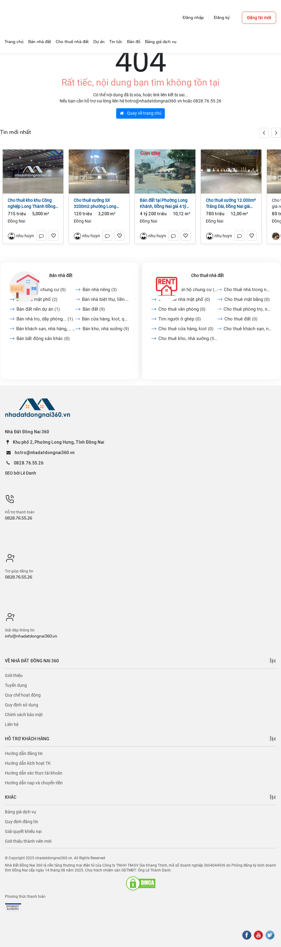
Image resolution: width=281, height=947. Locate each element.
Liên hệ (11, 724)
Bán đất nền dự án (38, 309)
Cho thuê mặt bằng (247, 299)
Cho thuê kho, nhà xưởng (187, 338)
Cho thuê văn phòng (181, 309)
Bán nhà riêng (100, 289)
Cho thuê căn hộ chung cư (187, 289)
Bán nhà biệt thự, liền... (105, 299)
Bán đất (94, 309)
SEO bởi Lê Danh (20, 473)
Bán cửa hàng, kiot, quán (106, 319)
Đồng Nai (16, 221)
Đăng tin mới (259, 17)
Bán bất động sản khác (43, 338)
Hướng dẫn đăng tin (24, 753)
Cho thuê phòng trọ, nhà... (248, 309)
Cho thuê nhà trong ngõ (248, 289)
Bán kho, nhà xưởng (106, 328)
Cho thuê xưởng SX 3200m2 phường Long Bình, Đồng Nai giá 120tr (97, 203)
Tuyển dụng (16, 685)
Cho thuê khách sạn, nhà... (248, 328)
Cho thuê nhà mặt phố (184, 299)
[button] (276, 133)
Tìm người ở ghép (179, 319)
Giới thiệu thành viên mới (28, 841)
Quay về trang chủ (140, 113)
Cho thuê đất (240, 319)
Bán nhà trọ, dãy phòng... (45, 319)
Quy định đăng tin (21, 821)
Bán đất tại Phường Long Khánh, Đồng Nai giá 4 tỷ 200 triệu (163, 203)
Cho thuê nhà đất (207, 275)
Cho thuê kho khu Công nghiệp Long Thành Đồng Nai (31, 203)
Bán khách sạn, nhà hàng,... (46, 328)
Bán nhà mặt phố (37, 299)
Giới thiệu (14, 675)
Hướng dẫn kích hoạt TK (28, 763)
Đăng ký (222, 17)
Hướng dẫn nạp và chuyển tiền (34, 782)
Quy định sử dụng (21, 704)
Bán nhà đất (60, 275)
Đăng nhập (193, 17)
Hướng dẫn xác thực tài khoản (33, 773)
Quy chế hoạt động (23, 695)
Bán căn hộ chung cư (41, 289)
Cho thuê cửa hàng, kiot (185, 328)
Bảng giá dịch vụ (20, 811)
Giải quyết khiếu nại (23, 831)
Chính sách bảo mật (24, 714)
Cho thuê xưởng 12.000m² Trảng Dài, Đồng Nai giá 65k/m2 (231, 203)
